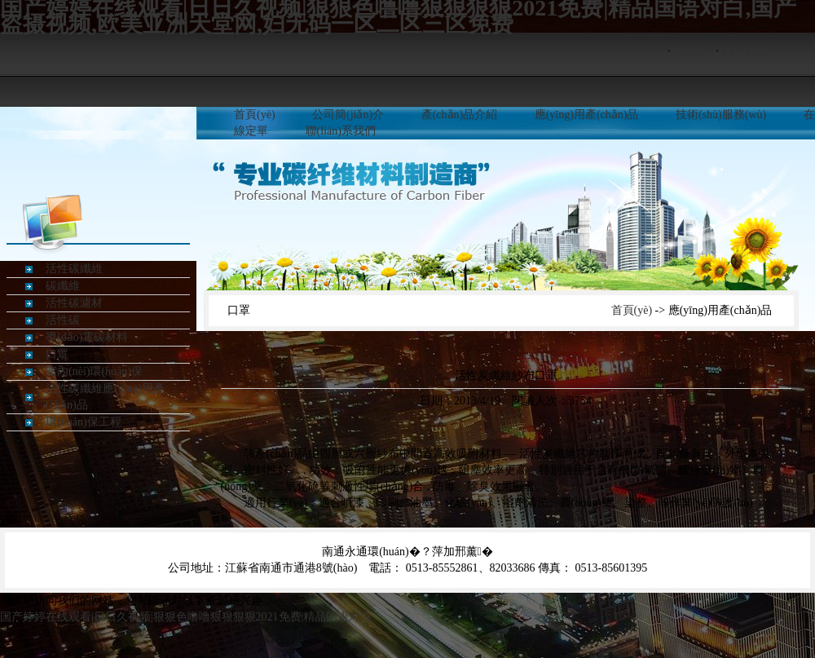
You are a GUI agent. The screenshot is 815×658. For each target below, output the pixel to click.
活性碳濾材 (74, 303)
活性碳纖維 (74, 269)
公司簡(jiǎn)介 (348, 114)
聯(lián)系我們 (341, 131)
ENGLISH (743, 51)
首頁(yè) (254, 114)
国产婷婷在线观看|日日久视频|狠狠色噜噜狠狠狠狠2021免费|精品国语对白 (186, 617)
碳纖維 (63, 286)
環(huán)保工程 (83, 422)
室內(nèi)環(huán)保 (94, 371)
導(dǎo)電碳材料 (87, 337)
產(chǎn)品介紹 (459, 114)
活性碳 (63, 320)
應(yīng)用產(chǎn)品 (587, 114)
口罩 (57, 354)
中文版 (688, 51)
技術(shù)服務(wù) (721, 114)
